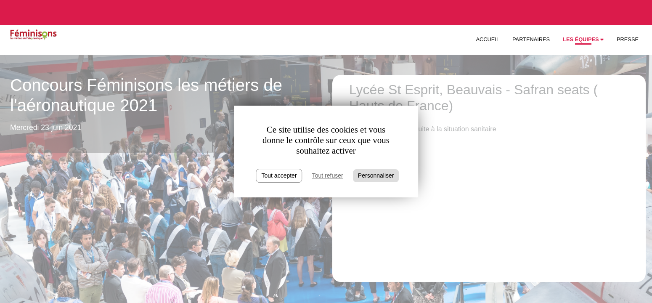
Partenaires (531, 39)
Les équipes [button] (583, 39)
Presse (628, 39)
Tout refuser (327, 175)
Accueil (487, 39)
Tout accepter (279, 175)
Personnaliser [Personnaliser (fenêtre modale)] (376, 175)
